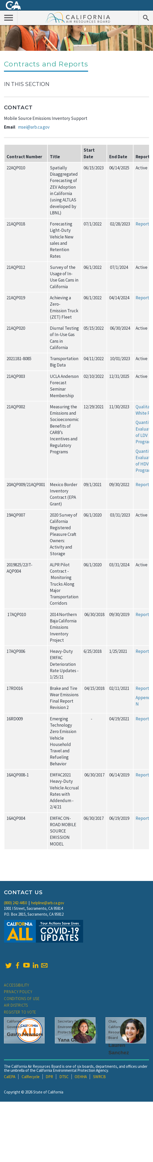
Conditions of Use (22, 998)
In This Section (26, 84)
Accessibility (16, 985)
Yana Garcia (72, 1040)
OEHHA (81, 1076)
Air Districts (16, 1005)
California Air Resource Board (78, 17)
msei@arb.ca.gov (34, 127)
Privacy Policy (18, 991)
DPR (49, 1076)
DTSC (64, 1076)
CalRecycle (31, 1076)
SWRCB (99, 1076)
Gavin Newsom (25, 1034)
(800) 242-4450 (15, 902)
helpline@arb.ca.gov (47, 902)
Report (142, 224)
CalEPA (9, 1076)
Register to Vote (20, 1012)
